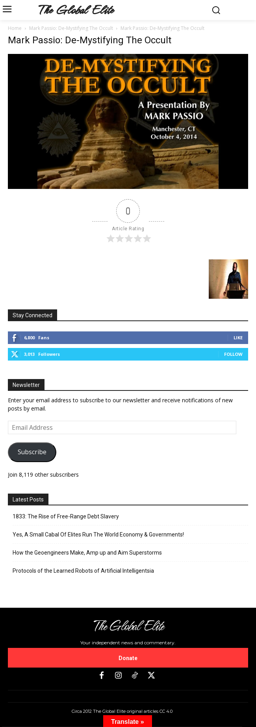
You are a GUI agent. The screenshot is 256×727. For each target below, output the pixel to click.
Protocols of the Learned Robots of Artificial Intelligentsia (83, 571)
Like (238, 337)
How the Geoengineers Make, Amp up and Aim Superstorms (87, 552)
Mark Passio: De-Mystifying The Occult (71, 28)
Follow (233, 354)
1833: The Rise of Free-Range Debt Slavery (66, 516)
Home (15, 28)
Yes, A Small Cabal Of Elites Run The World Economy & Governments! (98, 534)
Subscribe (32, 452)
